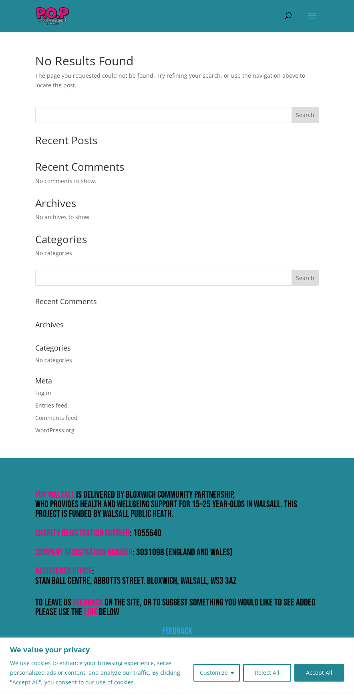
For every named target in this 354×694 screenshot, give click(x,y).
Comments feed (56, 418)
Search (305, 115)
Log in (43, 393)
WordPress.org (54, 430)
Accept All (319, 672)
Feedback (177, 631)
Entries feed (51, 405)
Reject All (267, 672)
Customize (214, 672)
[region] (177, 666)
